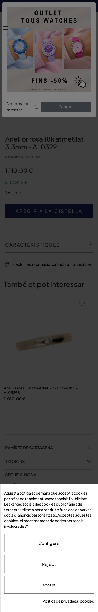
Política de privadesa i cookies (68, 601)
